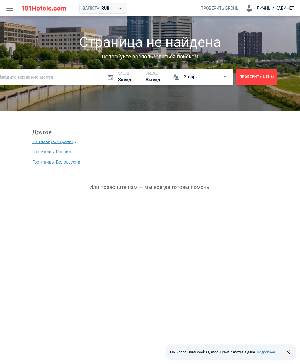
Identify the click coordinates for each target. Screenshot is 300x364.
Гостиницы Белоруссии (56, 162)
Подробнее (266, 352)
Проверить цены (256, 77)
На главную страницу (54, 141)
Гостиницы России (51, 151)
